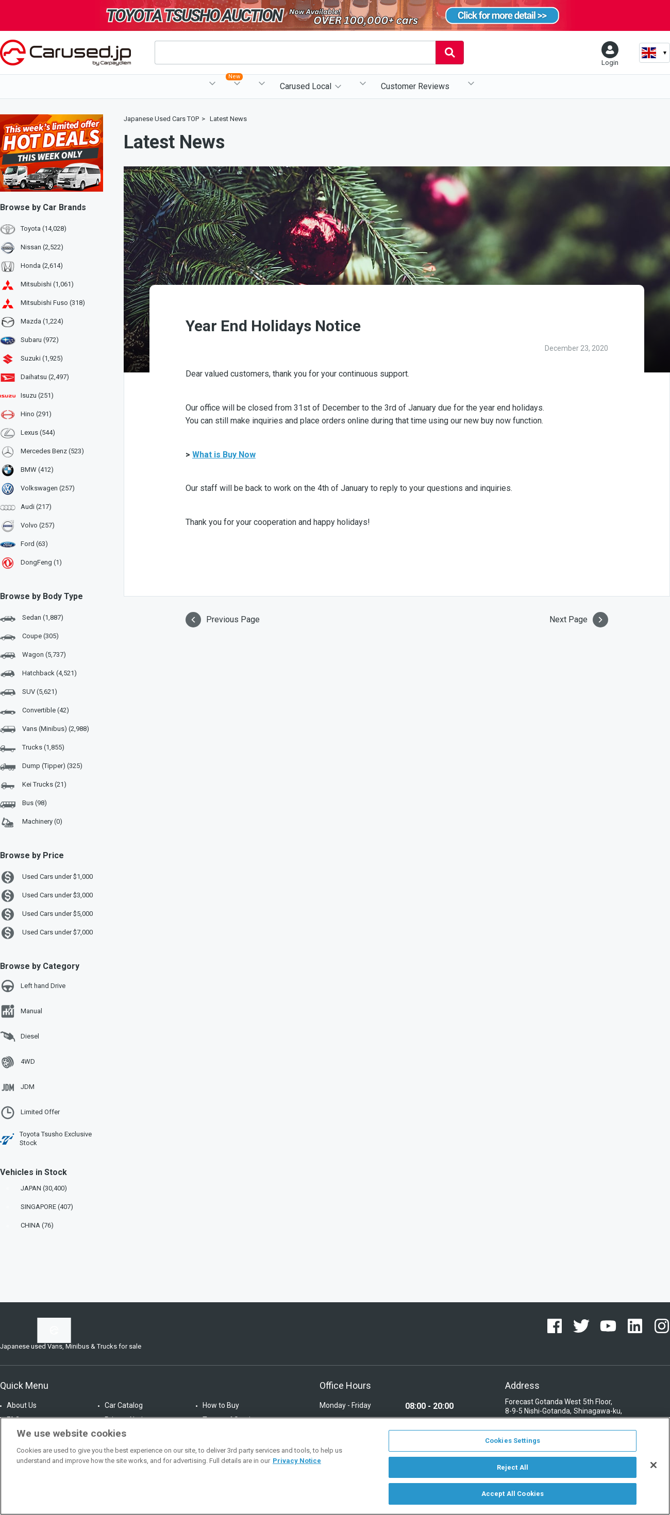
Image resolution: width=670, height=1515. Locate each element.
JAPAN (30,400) (34, 1188)
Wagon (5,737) (33, 655)
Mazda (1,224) (42, 321)
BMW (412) (37, 469)
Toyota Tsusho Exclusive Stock (46, 1138)
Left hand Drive (32, 986)
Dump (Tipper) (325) (41, 766)
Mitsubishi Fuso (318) (53, 303)
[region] (335, 1466)
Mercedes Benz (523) (52, 451)
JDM (17, 1087)
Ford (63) (34, 544)
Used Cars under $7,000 (46, 933)
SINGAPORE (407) (37, 1207)
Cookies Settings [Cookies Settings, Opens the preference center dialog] (512, 1440)
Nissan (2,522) (42, 247)
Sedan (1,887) (31, 618)
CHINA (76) (28, 1225)
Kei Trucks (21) (33, 785)
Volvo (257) (38, 525)
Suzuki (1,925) (42, 358)
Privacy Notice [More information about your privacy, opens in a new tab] (297, 1461)
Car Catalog (124, 1405)
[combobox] (295, 52)
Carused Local (305, 86)
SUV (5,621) (28, 692)
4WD (17, 1062)
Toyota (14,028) (43, 228)
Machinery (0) (31, 822)
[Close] (653, 1465)
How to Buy (221, 1405)
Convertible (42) (34, 711)
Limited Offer (30, 1112)
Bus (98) (23, 803)
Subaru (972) (40, 340)
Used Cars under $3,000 (46, 896)
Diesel (19, 1036)
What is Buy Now (224, 454)
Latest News (228, 118)
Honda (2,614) (42, 265)
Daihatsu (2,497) (45, 377)
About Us (22, 1405)
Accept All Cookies (512, 1493)
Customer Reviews (415, 86)
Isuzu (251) (37, 395)
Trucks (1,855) (32, 748)
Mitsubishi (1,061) (47, 284)
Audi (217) (36, 506)
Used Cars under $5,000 (46, 914)
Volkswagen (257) (48, 488)
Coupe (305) (29, 636)
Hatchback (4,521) (38, 674)
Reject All (512, 1467)
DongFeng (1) (41, 562)
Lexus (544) (38, 432)
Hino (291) (36, 414)
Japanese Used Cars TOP (161, 118)
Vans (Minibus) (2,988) (44, 729)
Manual (21, 1011)
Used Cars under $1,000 (46, 877)
